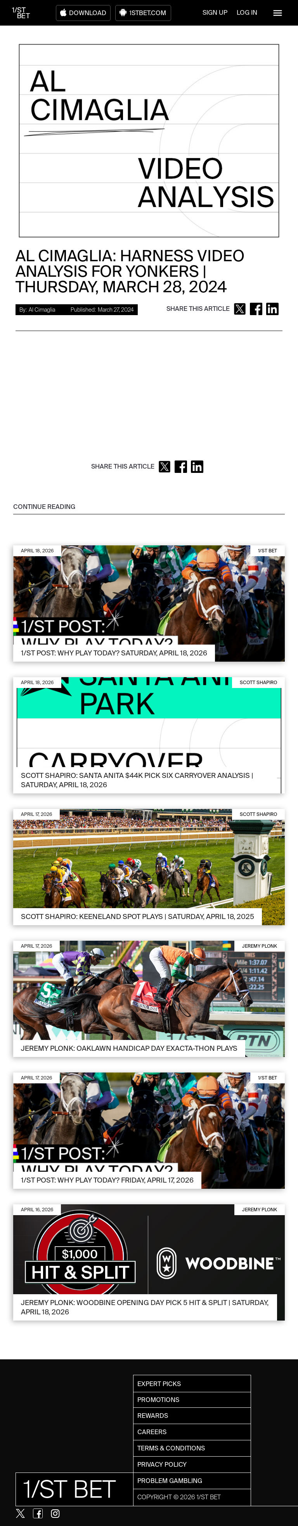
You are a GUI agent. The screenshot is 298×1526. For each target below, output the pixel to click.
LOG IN (247, 13)
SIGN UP (215, 13)
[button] (278, 13)
